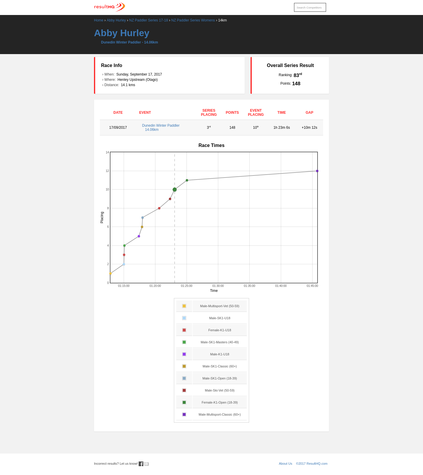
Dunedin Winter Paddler (166, 127)
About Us (285, 463)
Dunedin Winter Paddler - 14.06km (129, 42)
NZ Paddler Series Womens (193, 20)
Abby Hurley (116, 20)
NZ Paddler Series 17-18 (148, 20)
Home (98, 20)
